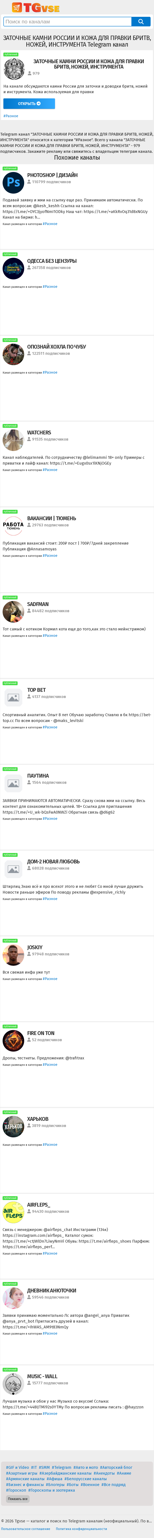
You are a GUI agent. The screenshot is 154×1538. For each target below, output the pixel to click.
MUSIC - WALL (42, 1376)
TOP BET (36, 690)
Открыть (29, 103)
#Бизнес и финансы (25, 1484)
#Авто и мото (85, 1467)
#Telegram (61, 1467)
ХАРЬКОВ (37, 1119)
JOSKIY (34, 947)
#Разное (10, 116)
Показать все (18, 1499)
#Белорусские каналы (85, 1478)
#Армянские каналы (25, 1478)
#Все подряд (113, 1484)
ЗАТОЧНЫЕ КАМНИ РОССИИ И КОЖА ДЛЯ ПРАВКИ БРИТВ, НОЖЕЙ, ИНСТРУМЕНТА (88, 64)
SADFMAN (38, 604)
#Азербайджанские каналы (65, 1473)
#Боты (73, 1484)
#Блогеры (55, 1484)
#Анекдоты (104, 1473)
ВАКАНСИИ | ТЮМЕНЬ (51, 518)
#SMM (44, 1467)
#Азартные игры (21, 1473)
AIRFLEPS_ (38, 1205)
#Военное (90, 1484)
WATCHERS (39, 432)
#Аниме (124, 1473)
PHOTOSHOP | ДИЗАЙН (52, 175)
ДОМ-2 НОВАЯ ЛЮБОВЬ (53, 861)
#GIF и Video (17, 1467)
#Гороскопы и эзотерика (51, 1490)
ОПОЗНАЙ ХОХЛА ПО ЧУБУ (56, 347)
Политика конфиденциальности (81, 1529)
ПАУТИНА (38, 776)
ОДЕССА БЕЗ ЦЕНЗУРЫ (52, 261)
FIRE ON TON (40, 1033)
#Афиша (54, 1478)
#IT (34, 1467)
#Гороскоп (16, 1490)
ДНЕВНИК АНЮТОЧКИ (51, 1290)
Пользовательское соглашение (25, 1529)
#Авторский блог (116, 1467)
